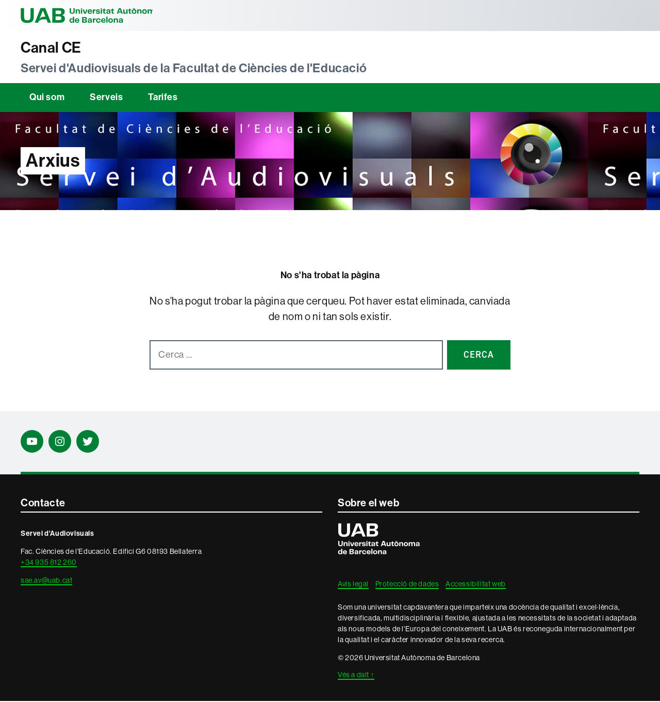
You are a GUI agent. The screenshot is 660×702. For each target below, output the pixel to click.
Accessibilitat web (476, 585)
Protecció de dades (407, 585)
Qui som (46, 98)
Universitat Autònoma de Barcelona (93, 15)
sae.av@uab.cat (46, 581)
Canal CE (53, 48)
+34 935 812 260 (49, 563)
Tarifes (162, 98)
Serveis (106, 98)
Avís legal (353, 585)
